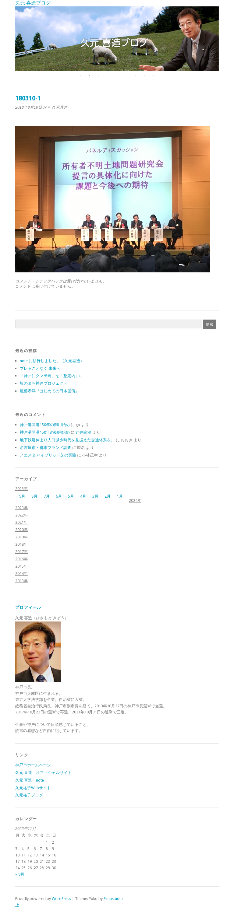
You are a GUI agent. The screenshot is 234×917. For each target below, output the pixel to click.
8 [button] (144, 75)
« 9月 (19, 874)
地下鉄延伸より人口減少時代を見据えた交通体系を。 (67, 440)
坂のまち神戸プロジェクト (43, 383)
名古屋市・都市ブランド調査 (45, 447)
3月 (95, 496)
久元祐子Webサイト (33, 788)
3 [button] (99, 75)
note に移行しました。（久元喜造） (52, 361)
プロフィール (28, 607)
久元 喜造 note (29, 780)
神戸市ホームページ (33, 765)
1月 (120, 496)
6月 (59, 496)
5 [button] (117, 75)
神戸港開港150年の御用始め (45, 424)
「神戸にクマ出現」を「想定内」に (51, 375)
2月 (108, 496)
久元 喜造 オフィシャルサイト (43, 772)
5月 (71, 496)
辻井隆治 (83, 432)
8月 (34, 496)
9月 (22, 496)
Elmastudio (113, 898)
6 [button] (126, 75)
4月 (83, 496)
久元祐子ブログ (29, 795)
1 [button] (80, 75)
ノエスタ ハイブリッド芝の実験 (48, 455)
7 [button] (135, 75)
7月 (47, 496)
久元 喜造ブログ (33, 3)
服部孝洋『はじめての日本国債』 (49, 391)
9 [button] (154, 75)
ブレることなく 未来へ (40, 368)
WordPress (61, 898)
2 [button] (90, 75)
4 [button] (108, 75)
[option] (117, 38)
